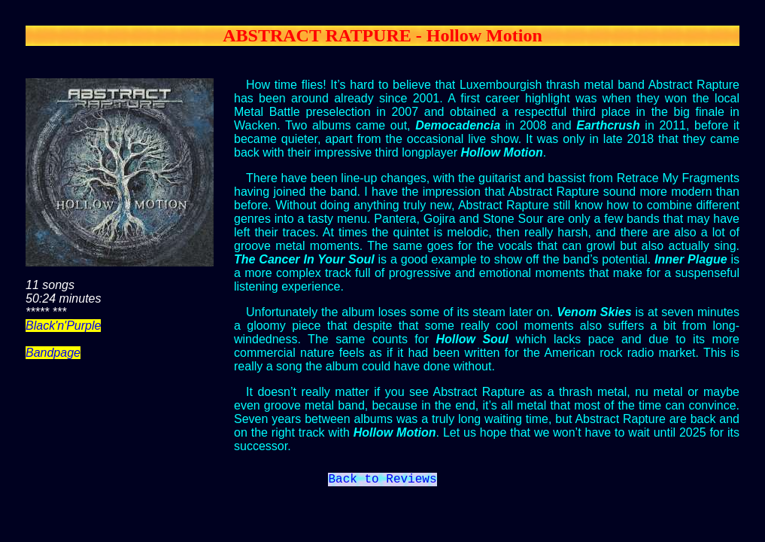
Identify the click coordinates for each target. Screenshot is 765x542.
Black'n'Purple (63, 325)
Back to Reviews (382, 481)
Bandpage (53, 352)
